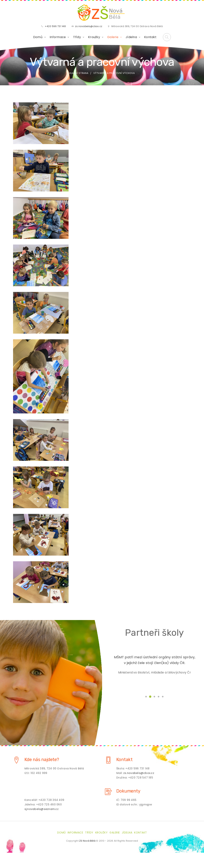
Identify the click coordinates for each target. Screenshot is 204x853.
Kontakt (150, 37)
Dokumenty (128, 791)
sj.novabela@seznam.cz (41, 809)
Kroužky (94, 37)
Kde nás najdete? (41, 760)
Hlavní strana (78, 73)
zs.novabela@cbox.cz (88, 26)
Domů (37, 37)
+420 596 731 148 (55, 26)
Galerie (112, 37)
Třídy (77, 37)
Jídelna (131, 37)
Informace (58, 37)
